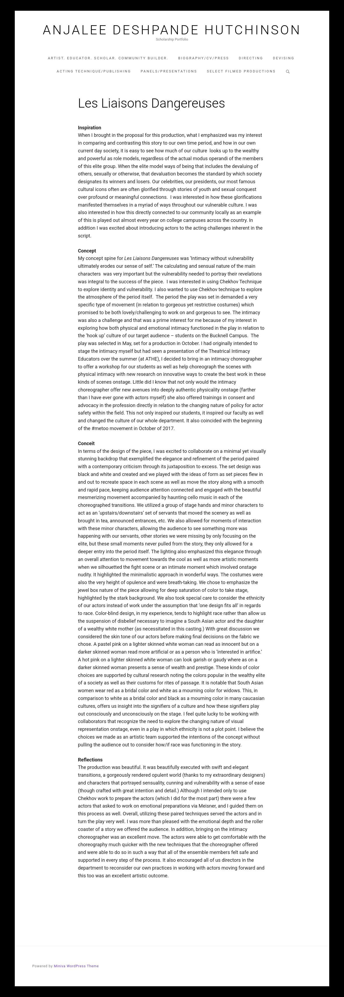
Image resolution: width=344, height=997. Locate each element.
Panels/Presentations (169, 71)
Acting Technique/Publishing (94, 71)
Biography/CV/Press (203, 58)
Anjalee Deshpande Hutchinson (172, 30)
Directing (251, 58)
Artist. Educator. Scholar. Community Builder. (108, 58)
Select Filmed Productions (241, 71)
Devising (284, 58)
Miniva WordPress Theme (76, 966)
